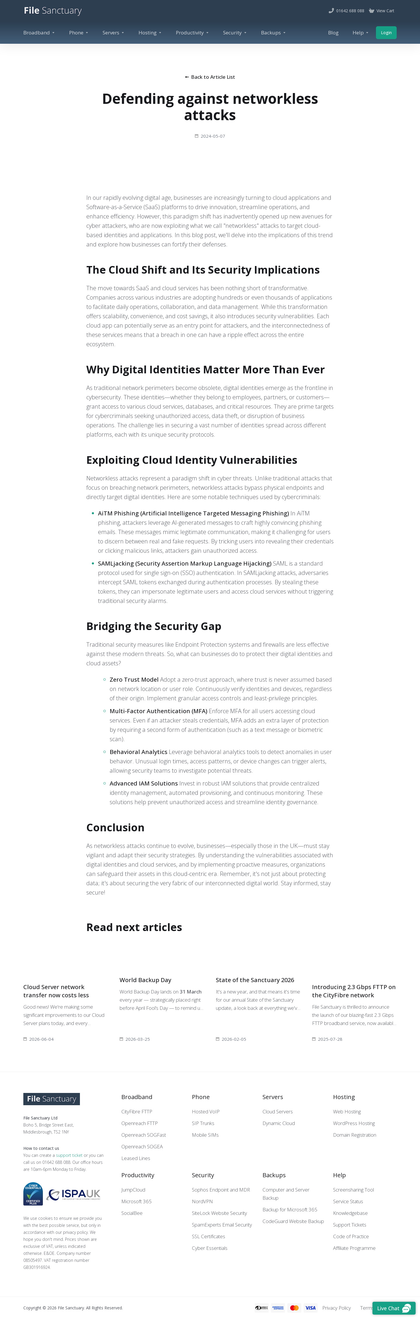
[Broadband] (39, 33)
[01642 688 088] (346, 11)
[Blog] (333, 33)
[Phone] (79, 33)
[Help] (361, 33)
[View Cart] (382, 11)
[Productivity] (192, 33)
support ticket (69, 1155)
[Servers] (114, 33)
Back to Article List (210, 77)
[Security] (235, 33)
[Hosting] (150, 33)
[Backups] (273, 33)
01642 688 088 (56, 1162)
